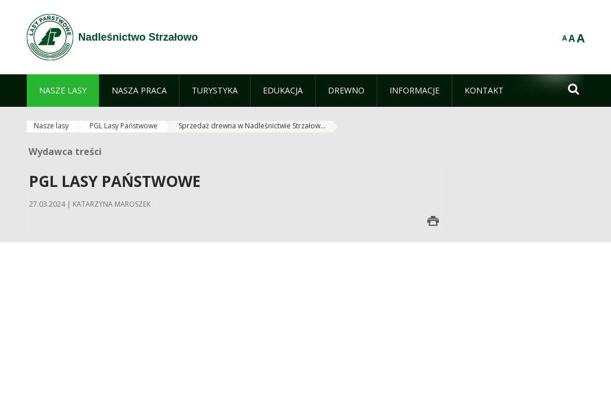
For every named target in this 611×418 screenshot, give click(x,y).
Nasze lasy (51, 126)
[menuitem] (63, 90)
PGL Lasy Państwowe (124, 126)
